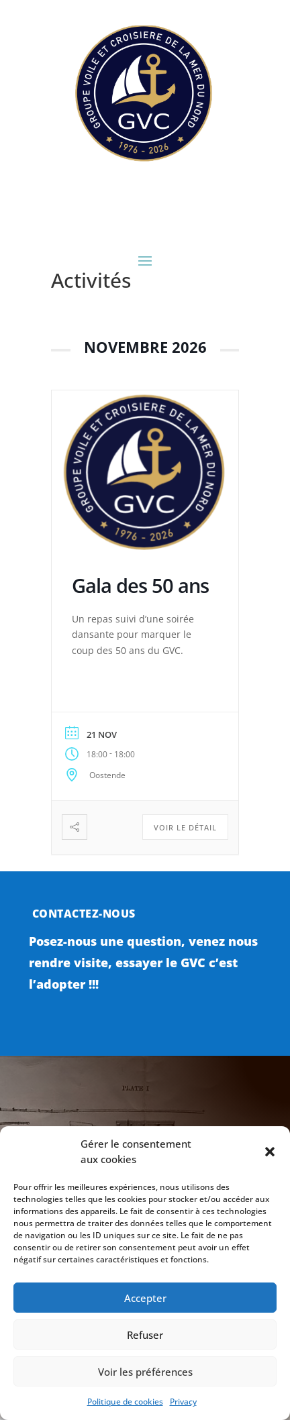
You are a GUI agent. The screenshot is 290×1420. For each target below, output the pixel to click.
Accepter (145, 1298)
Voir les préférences (145, 1371)
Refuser (145, 1335)
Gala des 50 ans (140, 585)
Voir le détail (185, 827)
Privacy (183, 1401)
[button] (270, 1151)
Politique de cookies (125, 1401)
